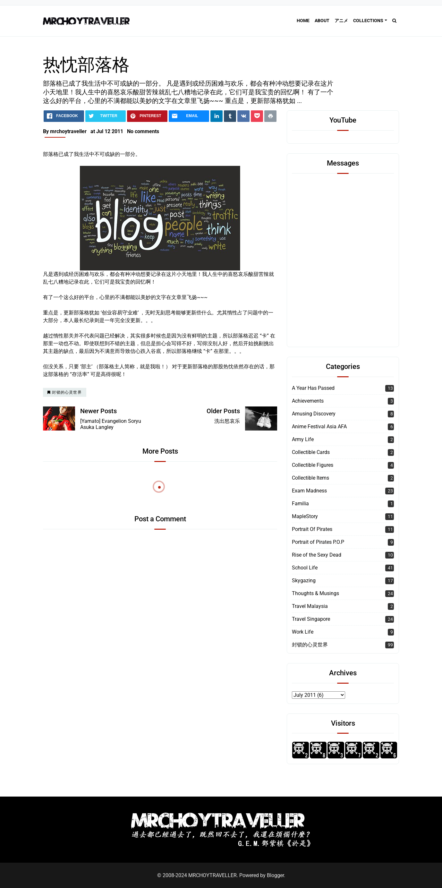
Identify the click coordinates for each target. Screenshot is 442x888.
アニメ (341, 20)
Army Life (303, 439)
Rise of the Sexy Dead (316, 555)
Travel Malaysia (310, 606)
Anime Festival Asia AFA (319, 426)
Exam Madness (309, 491)
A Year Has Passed (313, 388)
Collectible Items (310, 478)
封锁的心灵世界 (310, 645)
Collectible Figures (312, 465)
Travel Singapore (311, 619)
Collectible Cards (311, 452)
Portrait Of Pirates (312, 529)
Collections (368, 20)
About (322, 20)
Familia (300, 503)
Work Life (302, 632)
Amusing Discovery (314, 414)
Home (303, 20)
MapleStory (305, 516)
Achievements (308, 401)
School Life (305, 568)
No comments (143, 131)
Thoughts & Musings (315, 593)
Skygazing (304, 580)
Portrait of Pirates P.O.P (318, 542)
